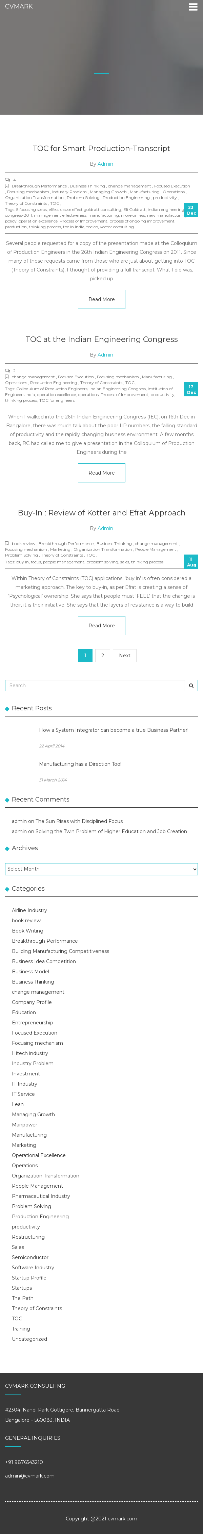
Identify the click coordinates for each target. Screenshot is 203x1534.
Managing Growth (33, 1114)
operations (88, 394)
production (16, 226)
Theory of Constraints (37, 1308)
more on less (133, 215)
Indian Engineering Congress (117, 388)
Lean (18, 1104)
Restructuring (28, 1237)
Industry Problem (33, 1063)
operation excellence (38, 221)
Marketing (24, 1145)
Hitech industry (30, 1053)
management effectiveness (60, 215)
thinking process (45, 226)
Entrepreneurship (32, 1023)
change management (38, 992)
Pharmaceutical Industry (41, 1196)
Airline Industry (29, 910)
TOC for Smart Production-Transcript (101, 148)
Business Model (30, 972)
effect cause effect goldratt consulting (85, 209)
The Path (23, 1298)
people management (63, 561)
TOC (17, 1319)
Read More (101, 299)
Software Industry (33, 1268)
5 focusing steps (31, 209)
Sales (18, 1247)
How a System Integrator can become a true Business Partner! (113, 730)
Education (24, 1012)
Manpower (24, 1125)
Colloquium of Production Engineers (51, 388)
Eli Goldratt (134, 209)
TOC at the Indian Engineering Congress (101, 339)
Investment (26, 1074)
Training (21, 1329)
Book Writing (27, 931)
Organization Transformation (45, 1176)
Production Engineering (40, 1217)
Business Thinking (33, 982)
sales (124, 561)
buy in (22, 561)
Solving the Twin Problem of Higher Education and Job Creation (111, 831)
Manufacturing (29, 1135)
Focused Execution (34, 1033)
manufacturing (103, 215)
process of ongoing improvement (142, 221)
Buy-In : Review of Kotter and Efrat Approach (102, 512)
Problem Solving (31, 1206)
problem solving (102, 561)
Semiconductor (30, 1257)
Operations (25, 1165)
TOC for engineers (57, 400)
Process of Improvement (83, 221)
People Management (37, 1186)
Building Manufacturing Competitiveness (60, 951)
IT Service (23, 1094)
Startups (22, 1288)
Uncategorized (29, 1339)
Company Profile (32, 1002)
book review (26, 921)
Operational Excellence (39, 1155)
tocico (92, 226)
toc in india (73, 226)
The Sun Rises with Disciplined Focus (79, 821)
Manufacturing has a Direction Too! (80, 764)
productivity (162, 394)
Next (124, 656)
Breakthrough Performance (45, 941)
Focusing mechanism (37, 1043)
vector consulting (117, 226)
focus (36, 561)
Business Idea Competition (44, 961)
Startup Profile (29, 1278)
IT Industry (24, 1084)
